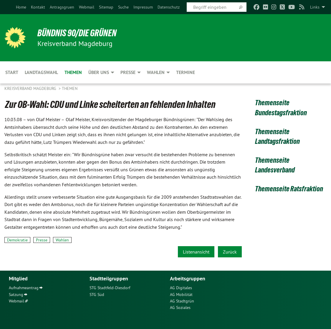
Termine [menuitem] (185, 72)
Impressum (143, 7)
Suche (123, 7)
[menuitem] (21, 7)
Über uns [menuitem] (98, 72)
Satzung (16, 294)
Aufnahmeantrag (24, 287)
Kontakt (38, 7)
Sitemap (106, 7)
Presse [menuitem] (127, 72)
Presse (41, 240)
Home (21, 7)
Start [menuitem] (11, 72)
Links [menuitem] (315, 7)
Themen (69, 88)
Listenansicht (196, 252)
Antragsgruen (62, 7)
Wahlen (62, 240)
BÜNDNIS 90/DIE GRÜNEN (77, 33)
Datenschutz (169, 7)
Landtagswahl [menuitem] (41, 72)
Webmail (86, 7)
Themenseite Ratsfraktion (289, 189)
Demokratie (17, 240)
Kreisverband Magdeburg (30, 88)
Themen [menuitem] (73, 72)
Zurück (230, 252)
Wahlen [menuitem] (156, 72)
